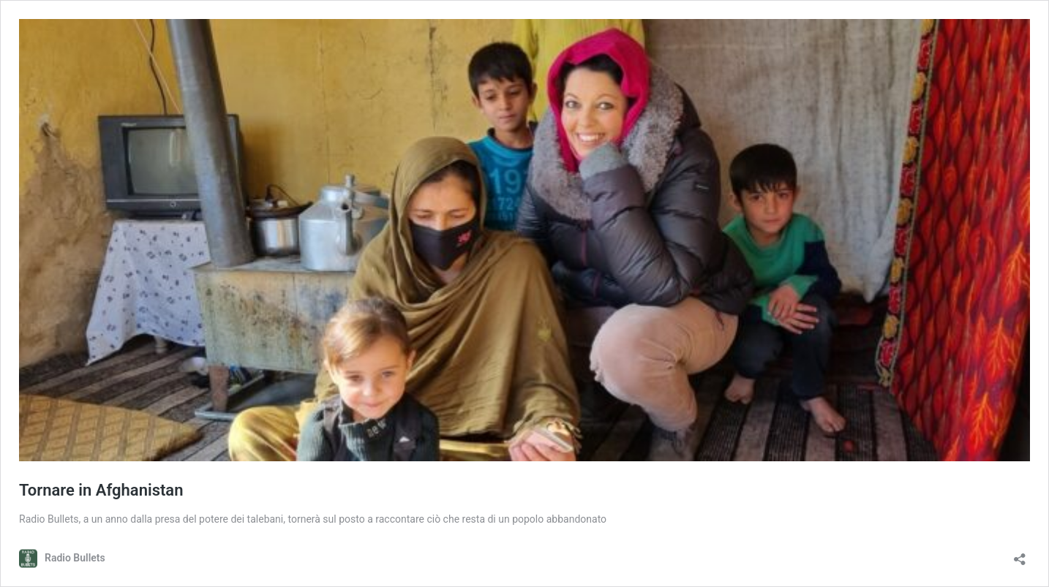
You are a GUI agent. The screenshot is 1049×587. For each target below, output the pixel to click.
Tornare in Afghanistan (101, 490)
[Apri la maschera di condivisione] (1019, 554)
